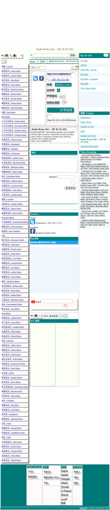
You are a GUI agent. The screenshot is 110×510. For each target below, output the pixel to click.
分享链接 (66, 110)
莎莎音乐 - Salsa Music (11, 396)
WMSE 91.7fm (87, 127)
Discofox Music (8, 218)
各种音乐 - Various (63, 85)
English (64, 471)
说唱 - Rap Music (9, 112)
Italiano (64, 483)
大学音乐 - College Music (12, 195)
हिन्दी (63, 503)
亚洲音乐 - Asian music (11, 71)
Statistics (34, 214)
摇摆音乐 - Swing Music (11, 428)
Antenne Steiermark (89, 146)
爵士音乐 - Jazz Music (11, 309)
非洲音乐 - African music (12, 140)
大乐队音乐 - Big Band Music (14, 162)
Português (65, 479)
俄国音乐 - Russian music (12, 391)
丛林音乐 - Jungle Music (11, 318)
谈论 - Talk (6, 437)
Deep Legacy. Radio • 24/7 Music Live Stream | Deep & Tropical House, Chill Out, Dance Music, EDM (94, 214)
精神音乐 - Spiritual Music (12, 419)
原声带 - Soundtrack (10, 414)
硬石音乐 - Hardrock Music (13, 89)
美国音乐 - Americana (11, 153)
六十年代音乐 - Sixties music (13, 121)
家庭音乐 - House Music (11, 94)
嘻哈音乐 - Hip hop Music (12, 108)
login (30, 471)
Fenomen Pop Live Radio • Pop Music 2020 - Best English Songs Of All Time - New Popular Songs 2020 (94, 173)
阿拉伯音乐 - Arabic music (12, 158)
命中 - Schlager (8, 400)
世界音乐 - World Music (11, 460)
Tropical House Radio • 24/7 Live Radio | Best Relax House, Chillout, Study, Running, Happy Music (94, 192)
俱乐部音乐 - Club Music (12, 190)
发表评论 (70, 188)
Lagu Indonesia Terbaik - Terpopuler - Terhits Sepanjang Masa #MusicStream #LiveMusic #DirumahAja (94, 158)
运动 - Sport (6, 423)
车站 (46, 483)
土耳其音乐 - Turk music (12, 442)
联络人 (77, 471)
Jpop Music (6, 313)
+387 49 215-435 (60, 79)
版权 (76, 483)
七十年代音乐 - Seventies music (14, 126)
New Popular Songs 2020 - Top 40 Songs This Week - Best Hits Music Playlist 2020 (94, 206)
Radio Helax (85, 122)
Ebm (3, 236)
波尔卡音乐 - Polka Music (12, 359)
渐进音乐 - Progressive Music (13, 364)
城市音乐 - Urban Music (11, 446)
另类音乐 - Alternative (11, 144)
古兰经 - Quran (8, 373)
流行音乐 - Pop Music (10, 80)
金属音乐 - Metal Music (11, 331)
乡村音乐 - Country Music (12, 204)
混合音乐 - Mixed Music (11, 336)
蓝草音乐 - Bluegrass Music (13, 167)
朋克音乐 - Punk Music (11, 368)
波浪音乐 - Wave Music (11, 456)
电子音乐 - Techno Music (12, 99)
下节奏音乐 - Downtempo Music (15, 222)
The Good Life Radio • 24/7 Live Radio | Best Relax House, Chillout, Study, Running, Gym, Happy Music (94, 199)
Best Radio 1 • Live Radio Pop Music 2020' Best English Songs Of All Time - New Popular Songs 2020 (94, 166)
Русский (65, 487)
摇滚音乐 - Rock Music (11, 85)
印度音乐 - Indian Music (11, 295)
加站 (76, 477)
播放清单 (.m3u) (51, 477)
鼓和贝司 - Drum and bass (12, 226)
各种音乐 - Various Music (12, 451)
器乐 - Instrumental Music (12, 304)
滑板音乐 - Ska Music (10, 405)
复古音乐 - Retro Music (11, 382)
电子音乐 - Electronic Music (13, 240)
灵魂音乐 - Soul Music (11, 410)
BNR (82, 131)
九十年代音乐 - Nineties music (14, 135)
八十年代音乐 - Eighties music (14, 130)
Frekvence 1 (85, 117)
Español (64, 475)
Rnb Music (6, 117)
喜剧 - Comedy (8, 199)
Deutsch (64, 495)
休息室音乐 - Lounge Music (13, 327)
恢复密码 (32, 476)
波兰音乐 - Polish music (11, 354)
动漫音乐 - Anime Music (12, 76)
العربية (64, 499)
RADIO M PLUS (88, 136)
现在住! (47, 471)
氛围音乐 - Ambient (10, 149)
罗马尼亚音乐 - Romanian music (15, 387)
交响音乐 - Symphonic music (13, 433)
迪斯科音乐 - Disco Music (12, 213)
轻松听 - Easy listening (11, 231)
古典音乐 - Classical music (12, 185)
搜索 (73, 55)
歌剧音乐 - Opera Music (11, 350)
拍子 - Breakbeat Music (11, 176)
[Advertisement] (55, 22)
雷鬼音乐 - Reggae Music (12, 377)
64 (59, 90)
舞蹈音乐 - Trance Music (12, 103)
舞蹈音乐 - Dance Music (11, 208)
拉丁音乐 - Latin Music (11, 322)
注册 (53, 242)
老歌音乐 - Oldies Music (11, 345)
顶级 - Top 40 (7, 66)
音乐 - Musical (7, 341)
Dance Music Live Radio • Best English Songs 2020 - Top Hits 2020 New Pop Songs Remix (94, 185)
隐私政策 (84, 508)
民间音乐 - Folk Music (11, 245)
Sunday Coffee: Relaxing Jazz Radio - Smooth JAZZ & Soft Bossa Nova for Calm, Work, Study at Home (94, 223)
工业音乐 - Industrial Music (13, 300)
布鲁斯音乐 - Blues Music (12, 172)
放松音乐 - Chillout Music (12, 181)
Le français (66, 491)
